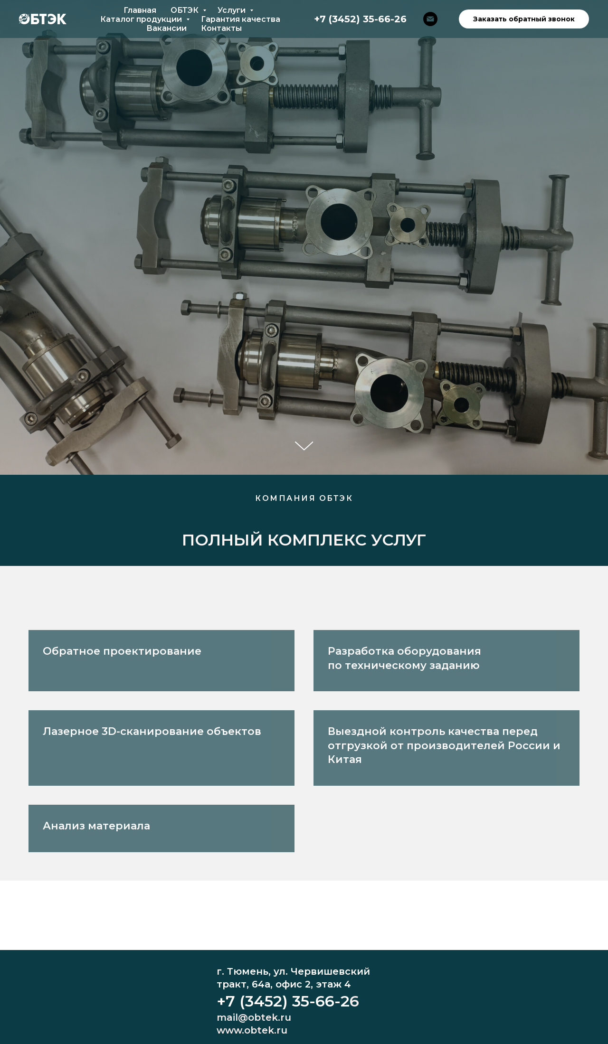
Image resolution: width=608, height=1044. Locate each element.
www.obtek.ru (252, 1030)
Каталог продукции (142, 19)
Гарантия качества (240, 19)
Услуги (232, 10)
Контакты (221, 28)
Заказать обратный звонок (524, 19)
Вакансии (166, 28)
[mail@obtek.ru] (430, 19)
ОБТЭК (185, 10)
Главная (140, 10)
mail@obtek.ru (254, 1017)
